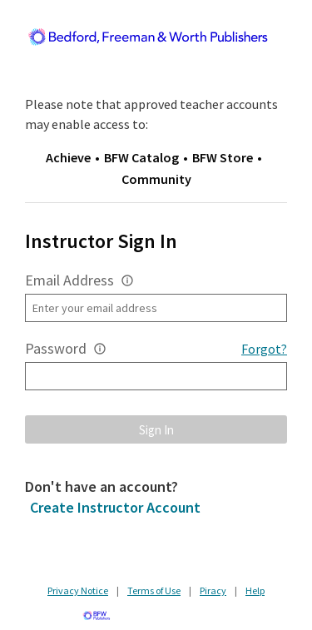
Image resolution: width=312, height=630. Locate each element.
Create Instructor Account (115, 507)
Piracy (213, 590)
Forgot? (264, 348)
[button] (127, 280)
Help (255, 590)
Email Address (69, 280)
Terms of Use (154, 590)
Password (56, 348)
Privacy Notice (77, 590)
